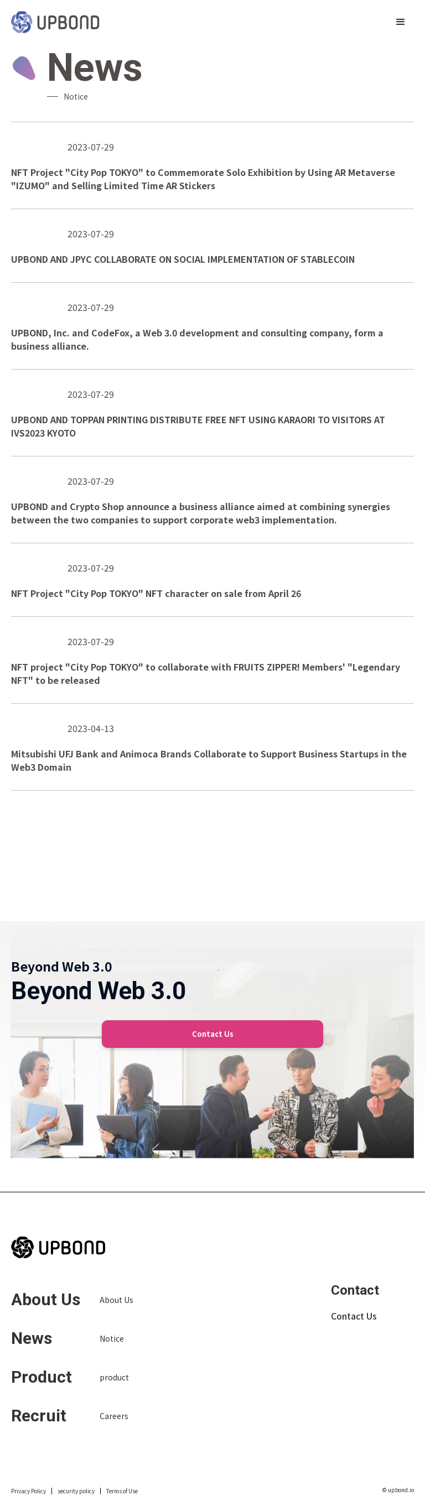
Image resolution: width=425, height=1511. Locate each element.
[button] (400, 22)
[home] (55, 22)
